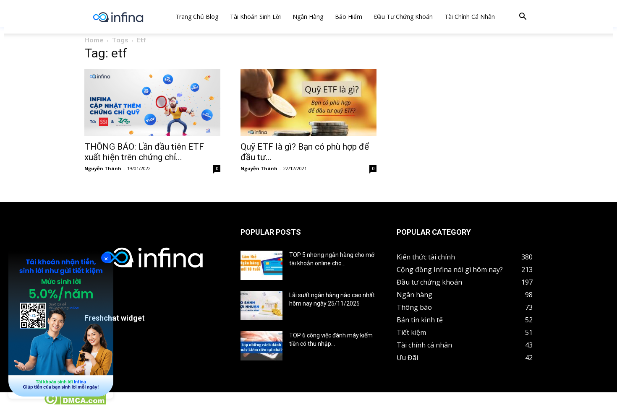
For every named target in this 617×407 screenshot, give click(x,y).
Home (94, 40)
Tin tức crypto (21, 402)
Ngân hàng (308, 17)
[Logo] (118, 17)
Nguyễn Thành (102, 168)
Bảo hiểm (348, 17)
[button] (522, 17)
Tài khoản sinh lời (255, 17)
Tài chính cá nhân (469, 17)
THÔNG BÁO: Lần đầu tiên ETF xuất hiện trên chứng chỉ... (144, 152)
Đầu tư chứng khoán (403, 17)
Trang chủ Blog (196, 17)
